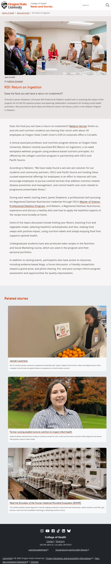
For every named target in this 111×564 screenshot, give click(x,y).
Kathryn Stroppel (15, 81)
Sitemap (35, 562)
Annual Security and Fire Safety (72, 550)
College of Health (39, 3)
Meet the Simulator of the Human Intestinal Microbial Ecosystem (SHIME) (45, 502)
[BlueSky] (69, 531)
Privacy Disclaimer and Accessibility (69, 558)
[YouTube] (47, 531)
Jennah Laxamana (19, 360)
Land (39, 550)
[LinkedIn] (63, 531)
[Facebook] (53, 531)
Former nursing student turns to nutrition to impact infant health (41, 431)
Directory (60, 541)
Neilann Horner (78, 126)
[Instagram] (41, 531)
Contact (50, 541)
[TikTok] (58, 531)
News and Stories (41, 6)
